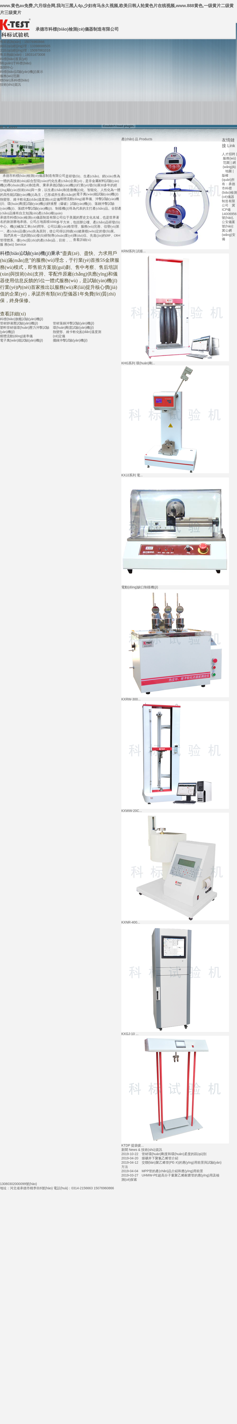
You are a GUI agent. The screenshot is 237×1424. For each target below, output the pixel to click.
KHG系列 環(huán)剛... (138, 363)
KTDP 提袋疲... (132, 1145)
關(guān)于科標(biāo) (15, 63)
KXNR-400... (130, 922)
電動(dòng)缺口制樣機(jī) (139, 587)
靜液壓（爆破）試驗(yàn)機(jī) (69, 204)
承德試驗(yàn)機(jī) (63, 185)
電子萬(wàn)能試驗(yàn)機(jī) (97, 194)
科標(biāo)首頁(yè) (13, 59)
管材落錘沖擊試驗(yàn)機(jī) (73, 323)
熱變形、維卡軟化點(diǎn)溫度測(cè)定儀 (30, 199)
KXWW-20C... (131, 811)
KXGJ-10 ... (129, 1034)
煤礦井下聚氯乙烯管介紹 (160, 1158)
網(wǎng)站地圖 (229, 167)
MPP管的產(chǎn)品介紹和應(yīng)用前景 (172, 1171)
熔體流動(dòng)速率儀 (76, 199)
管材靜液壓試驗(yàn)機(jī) (19, 323)
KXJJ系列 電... (132, 475)
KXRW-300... (131, 699)
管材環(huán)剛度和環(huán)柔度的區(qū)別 (174, 1154)
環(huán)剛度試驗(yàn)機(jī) (73, 327)
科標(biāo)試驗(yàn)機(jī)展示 (21, 72)
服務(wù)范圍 (10, 76)
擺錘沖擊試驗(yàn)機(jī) (70, 340)
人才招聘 (228, 154)
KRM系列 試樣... (133, 251)
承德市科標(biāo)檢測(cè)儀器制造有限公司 (34, 176)
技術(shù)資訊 (10, 84)
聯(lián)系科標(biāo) (14, 80)
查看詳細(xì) (82, 240)
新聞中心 (6, 67)
